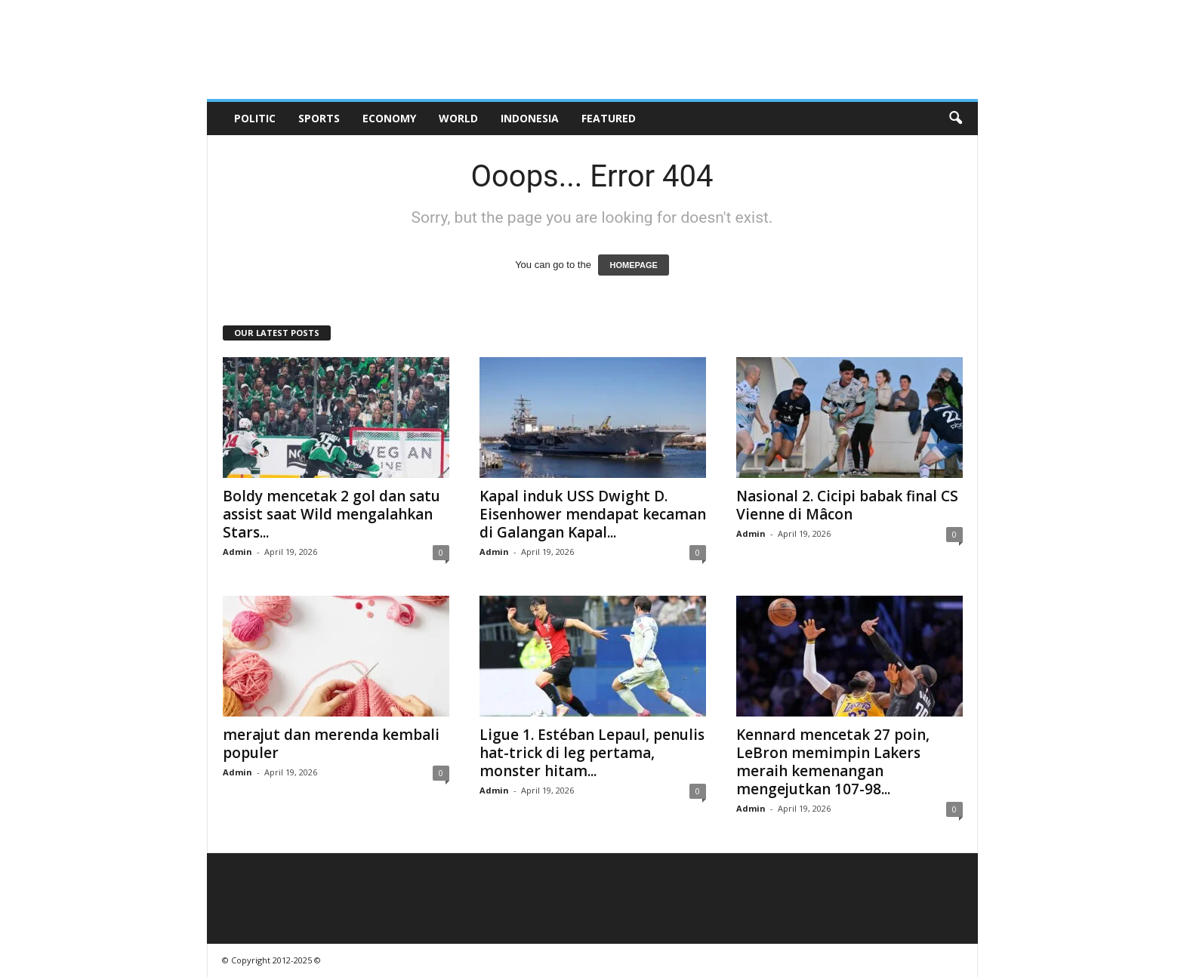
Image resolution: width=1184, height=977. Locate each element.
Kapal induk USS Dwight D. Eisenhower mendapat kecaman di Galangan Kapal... (592, 514)
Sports (319, 118)
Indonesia (530, 118)
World (458, 118)
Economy (389, 118)
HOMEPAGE (633, 265)
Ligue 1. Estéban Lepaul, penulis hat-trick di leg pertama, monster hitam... (592, 753)
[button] (955, 118)
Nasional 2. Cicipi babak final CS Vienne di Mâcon (847, 505)
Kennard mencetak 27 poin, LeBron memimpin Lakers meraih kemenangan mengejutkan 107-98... (833, 762)
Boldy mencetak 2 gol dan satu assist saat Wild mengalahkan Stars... (331, 514)
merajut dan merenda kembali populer (331, 744)
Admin (237, 551)
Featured (608, 118)
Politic (255, 118)
